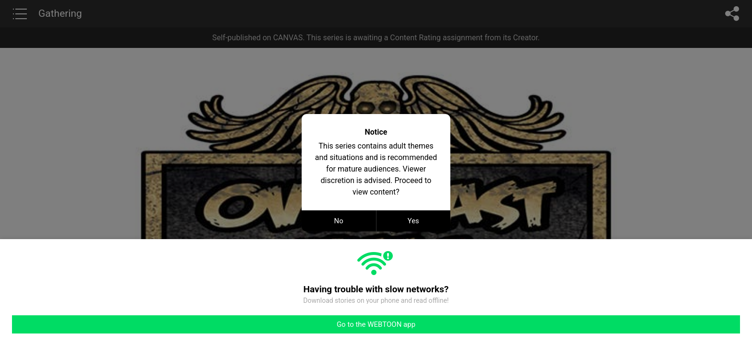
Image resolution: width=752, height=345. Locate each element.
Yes (413, 221)
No (338, 221)
